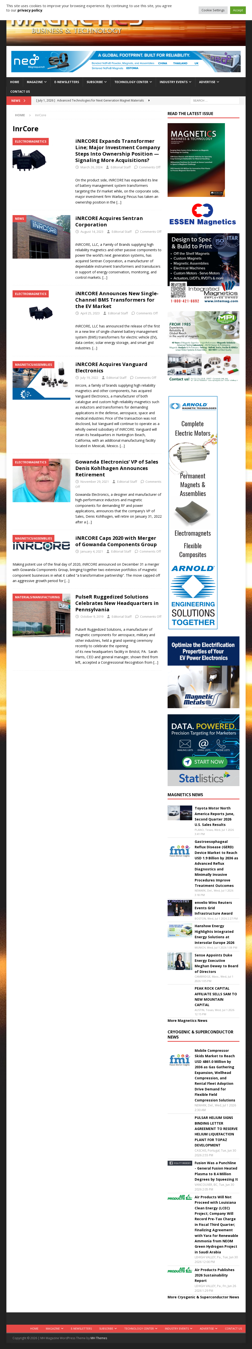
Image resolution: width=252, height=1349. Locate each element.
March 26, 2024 (91, 167)
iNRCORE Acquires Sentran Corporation (109, 221)
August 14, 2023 (91, 231)
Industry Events (174, 82)
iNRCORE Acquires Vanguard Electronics (111, 367)
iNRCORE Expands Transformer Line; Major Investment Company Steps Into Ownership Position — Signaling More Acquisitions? (117, 150)
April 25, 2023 (90, 313)
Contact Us (20, 91)
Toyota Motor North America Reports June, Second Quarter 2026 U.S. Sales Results (214, 816)
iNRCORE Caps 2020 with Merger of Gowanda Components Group (116, 541)
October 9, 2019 (91, 616)
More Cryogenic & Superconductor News (203, 1297)
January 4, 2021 (91, 551)
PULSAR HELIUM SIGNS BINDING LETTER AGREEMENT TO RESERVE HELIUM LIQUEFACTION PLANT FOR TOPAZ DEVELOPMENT (216, 1131)
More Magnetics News (187, 1020)
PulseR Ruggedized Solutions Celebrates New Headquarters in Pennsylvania (117, 603)
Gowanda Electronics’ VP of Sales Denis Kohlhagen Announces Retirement (116, 468)
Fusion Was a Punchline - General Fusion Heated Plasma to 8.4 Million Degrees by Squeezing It (216, 1171)
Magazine (35, 82)
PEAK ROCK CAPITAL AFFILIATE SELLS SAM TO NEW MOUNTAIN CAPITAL (216, 996)
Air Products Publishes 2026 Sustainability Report (215, 1275)
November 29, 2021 (94, 481)
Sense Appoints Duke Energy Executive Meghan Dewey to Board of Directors (216, 963)
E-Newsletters (66, 82)
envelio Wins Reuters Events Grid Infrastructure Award (214, 908)
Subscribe (95, 82)
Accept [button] (238, 10)
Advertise (207, 82)
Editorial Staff (121, 167)
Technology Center (131, 82)
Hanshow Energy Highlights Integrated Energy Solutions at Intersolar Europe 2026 (214, 934)
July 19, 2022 (89, 377)
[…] (118, 202)
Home (14, 82)
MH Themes (99, 1338)
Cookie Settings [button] (213, 10)
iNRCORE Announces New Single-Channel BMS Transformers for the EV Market (116, 299)
